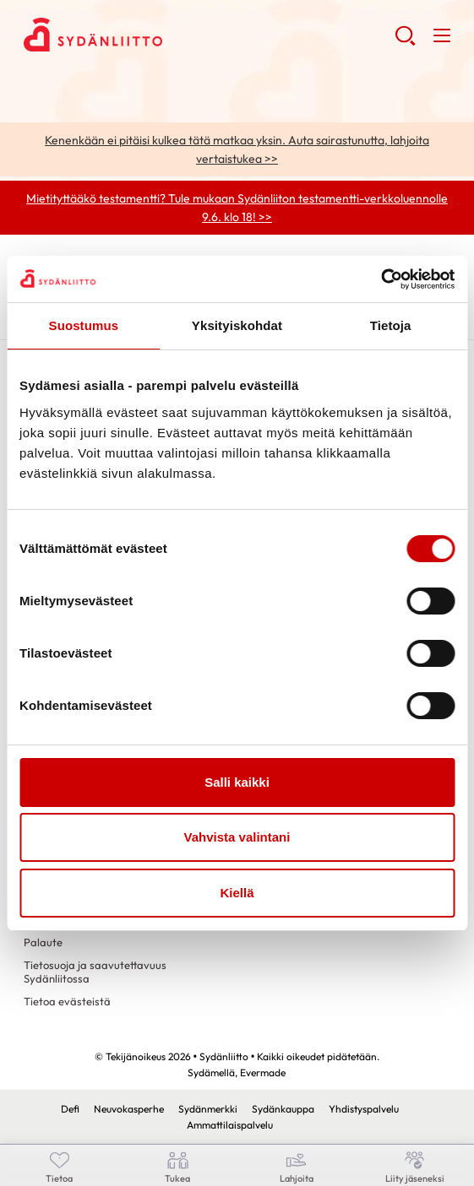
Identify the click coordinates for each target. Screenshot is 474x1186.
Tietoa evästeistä (67, 1001)
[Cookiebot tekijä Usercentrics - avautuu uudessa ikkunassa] (381, 279)
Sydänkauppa (283, 1108)
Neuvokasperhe (129, 1108)
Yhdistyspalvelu (364, 1108)
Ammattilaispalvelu (230, 1124)
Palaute (43, 942)
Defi (70, 1108)
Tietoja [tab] (390, 325)
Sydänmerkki (207, 1108)
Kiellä (236, 892)
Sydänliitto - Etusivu (159, 34)
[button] (405, 42)
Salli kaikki (237, 782)
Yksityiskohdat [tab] (237, 325)
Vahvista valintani (237, 837)
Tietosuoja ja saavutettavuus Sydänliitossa (95, 971)
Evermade (263, 1072)
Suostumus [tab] (84, 325)
